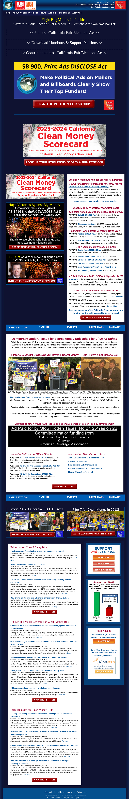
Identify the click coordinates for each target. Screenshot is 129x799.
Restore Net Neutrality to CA (90, 256)
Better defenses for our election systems (27, 564)
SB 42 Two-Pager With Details (86, 201)
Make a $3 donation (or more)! (80, 472)
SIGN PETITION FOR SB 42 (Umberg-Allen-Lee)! (88, 187)
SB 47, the (34, 458)
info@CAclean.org (79, 797)
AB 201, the (39, 466)
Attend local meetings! (77, 461)
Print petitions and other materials (82, 465)
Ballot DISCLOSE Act (86, 215)
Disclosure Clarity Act (87, 224)
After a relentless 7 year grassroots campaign (30, 397)
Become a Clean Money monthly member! (85, 468)
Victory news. (117, 296)
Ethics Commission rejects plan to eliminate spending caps (35, 688)
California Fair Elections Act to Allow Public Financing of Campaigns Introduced (44, 745)
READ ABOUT (74, 279)
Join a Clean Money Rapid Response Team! (86, 458)
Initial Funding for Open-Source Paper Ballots (97, 267)
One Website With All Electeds (90, 263)
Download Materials (109, 201)
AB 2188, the (37, 474)
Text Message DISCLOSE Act (90, 240)
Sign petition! (111, 306)
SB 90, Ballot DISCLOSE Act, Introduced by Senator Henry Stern (37, 671)
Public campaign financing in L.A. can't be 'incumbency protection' (38, 551)
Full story (35, 575)
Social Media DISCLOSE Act (89, 250)
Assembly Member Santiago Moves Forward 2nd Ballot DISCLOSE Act (39, 657)
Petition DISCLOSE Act (87, 234)
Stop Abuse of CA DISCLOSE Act (91, 260)
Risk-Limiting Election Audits (90, 270)
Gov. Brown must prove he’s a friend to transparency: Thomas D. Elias (39, 598)
